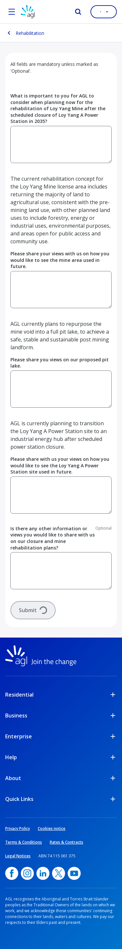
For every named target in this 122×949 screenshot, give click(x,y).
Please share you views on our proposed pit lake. (59, 362)
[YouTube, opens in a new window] (74, 873)
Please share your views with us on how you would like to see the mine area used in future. (59, 259)
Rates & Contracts (66, 842)
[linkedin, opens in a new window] (42, 873)
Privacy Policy (17, 828)
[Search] (78, 11)
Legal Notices (18, 856)
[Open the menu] (11, 11)
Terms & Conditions (23, 842)
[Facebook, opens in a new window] (11, 873)
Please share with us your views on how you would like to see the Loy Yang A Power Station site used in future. (59, 465)
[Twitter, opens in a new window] (58, 873)
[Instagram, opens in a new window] (27, 873)
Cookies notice (51, 828)
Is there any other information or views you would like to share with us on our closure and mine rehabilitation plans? (52, 538)
